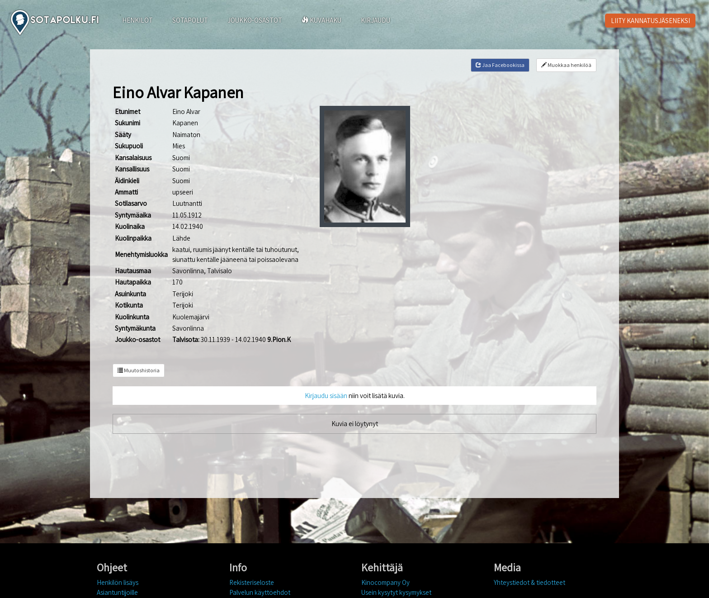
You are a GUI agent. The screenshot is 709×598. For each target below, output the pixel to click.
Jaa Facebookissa (500, 65)
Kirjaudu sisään (326, 395)
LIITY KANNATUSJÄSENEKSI (650, 20)
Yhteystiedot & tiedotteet (529, 582)
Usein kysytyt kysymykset (396, 592)
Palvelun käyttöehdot (259, 592)
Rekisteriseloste (251, 582)
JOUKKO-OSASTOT (254, 20)
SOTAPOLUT (190, 20)
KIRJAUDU (375, 20)
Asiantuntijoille (117, 592)
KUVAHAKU (321, 20)
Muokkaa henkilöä (566, 65)
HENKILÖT (137, 20)
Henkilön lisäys (117, 582)
